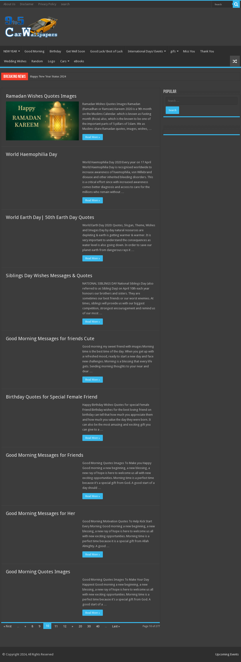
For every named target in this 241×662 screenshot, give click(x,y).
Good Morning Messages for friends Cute (50, 338)
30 (89, 626)
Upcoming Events (227, 654)
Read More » (92, 137)
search (65, 4)
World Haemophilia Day (31, 154)
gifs (173, 51)
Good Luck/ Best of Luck (106, 51)
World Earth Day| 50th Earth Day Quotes (50, 217)
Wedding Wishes (15, 61)
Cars (63, 61)
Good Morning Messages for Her (40, 513)
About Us (9, 4)
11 (56, 626)
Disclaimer (27, 4)
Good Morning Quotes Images (38, 571)
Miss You (189, 51)
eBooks (79, 61)
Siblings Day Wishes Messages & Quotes (49, 275)
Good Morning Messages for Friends (44, 455)
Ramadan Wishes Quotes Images (41, 96)
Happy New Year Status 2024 (48, 76)
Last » (116, 626)
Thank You (207, 51)
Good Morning (34, 51)
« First (8, 626)
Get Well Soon (75, 51)
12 (64, 626)
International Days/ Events (145, 51)
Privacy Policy (47, 4)
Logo (51, 61)
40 (97, 626)
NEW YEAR (10, 51)
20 (80, 626)
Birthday (55, 51)
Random (37, 61)
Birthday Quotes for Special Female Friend (51, 397)
